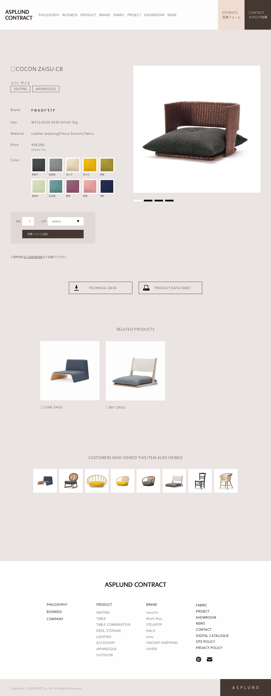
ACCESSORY (105, 642)
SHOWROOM (154, 15)
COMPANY (55, 619)
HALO (150, 630)
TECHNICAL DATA (103, 300)
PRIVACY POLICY (209, 647)
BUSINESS (69, 15)
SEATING (20, 88)
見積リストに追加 (37, 234)
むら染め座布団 (33, 257)
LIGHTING (103, 636)
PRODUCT (88, 15)
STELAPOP (154, 624)
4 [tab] (169, 200)
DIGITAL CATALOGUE (212, 635)
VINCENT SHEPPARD (162, 642)
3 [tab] (159, 200)
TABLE (101, 618)
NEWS (172, 15)
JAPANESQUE (46, 88)
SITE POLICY (205, 641)
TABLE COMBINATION (113, 624)
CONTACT (203, 629)
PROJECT (134, 15)
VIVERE (151, 648)
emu (150, 636)
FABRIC (118, 15)
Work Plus (154, 618)
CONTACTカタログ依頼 (258, 15)
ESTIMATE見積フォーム (231, 15)
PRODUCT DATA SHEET (173, 300)
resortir (152, 612)
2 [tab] (148, 200)
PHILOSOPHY (49, 15)
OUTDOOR (104, 655)
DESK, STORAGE (108, 630)
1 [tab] (137, 200)
